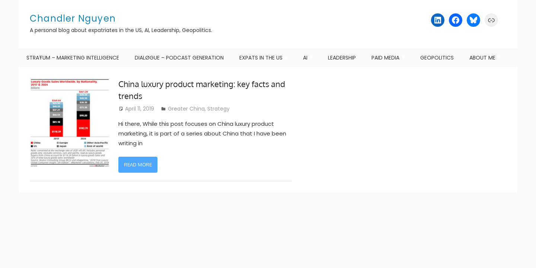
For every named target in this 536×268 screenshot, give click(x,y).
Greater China (186, 108)
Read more (138, 165)
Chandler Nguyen (73, 18)
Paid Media (385, 57)
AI (305, 57)
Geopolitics (437, 57)
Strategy (218, 108)
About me (482, 57)
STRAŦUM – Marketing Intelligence (72, 57)
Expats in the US (261, 57)
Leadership (342, 57)
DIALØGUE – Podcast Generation (179, 57)
